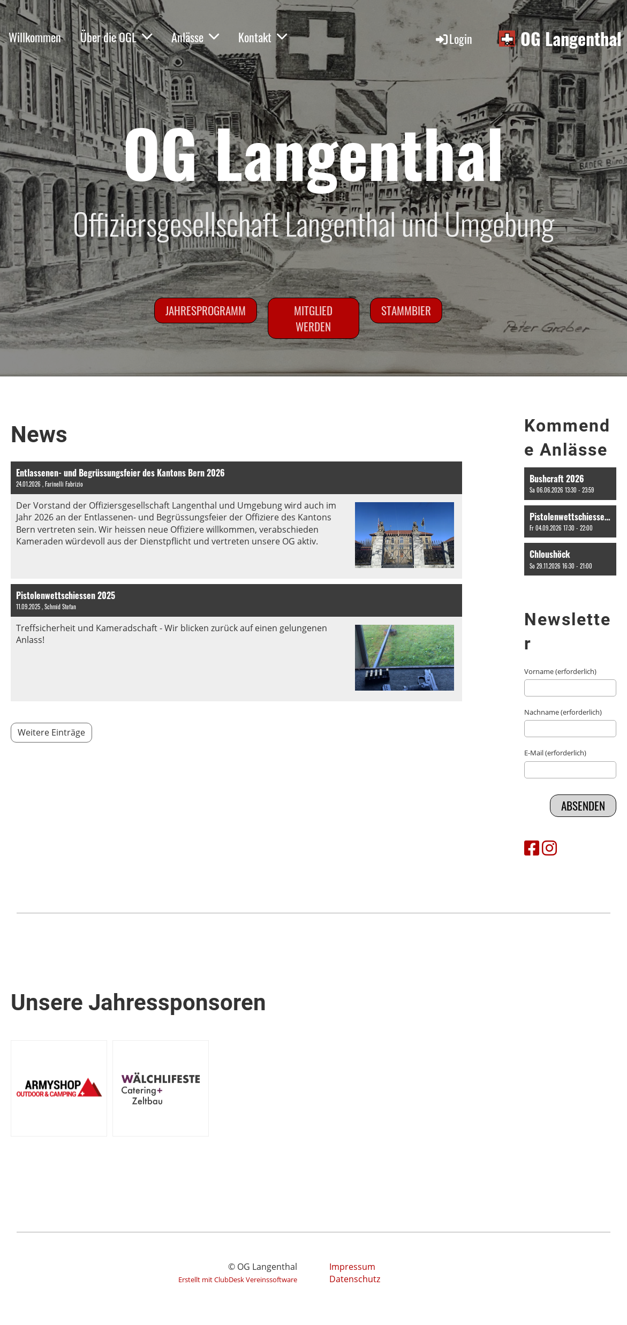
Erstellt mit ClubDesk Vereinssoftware (237, 1279)
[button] (570, 483)
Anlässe (195, 37)
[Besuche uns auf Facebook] (531, 847)
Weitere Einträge (51, 732)
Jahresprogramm (205, 310)
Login (453, 38)
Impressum (352, 1267)
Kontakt (262, 37)
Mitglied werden (313, 318)
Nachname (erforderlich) (563, 712)
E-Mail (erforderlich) (555, 753)
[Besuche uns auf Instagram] (549, 847)
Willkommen (35, 37)
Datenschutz (354, 1279)
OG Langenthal (571, 39)
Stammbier (406, 310)
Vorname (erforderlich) (560, 671)
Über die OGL (116, 37)
